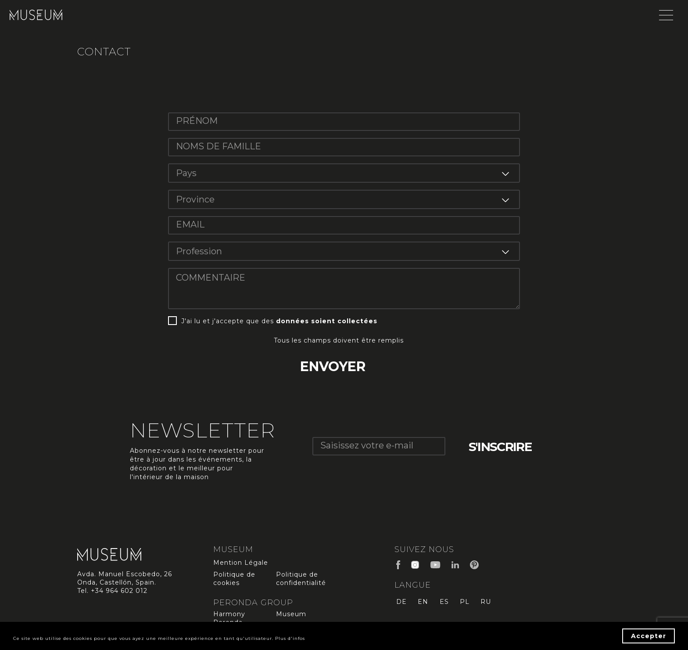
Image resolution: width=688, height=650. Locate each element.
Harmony (229, 616)
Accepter (648, 636)
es (445, 604)
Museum (291, 616)
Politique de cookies (234, 581)
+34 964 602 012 (119, 593)
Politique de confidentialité (301, 581)
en (423, 604)
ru (490, 604)
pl (468, 604)
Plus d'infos (379, 639)
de (399, 604)
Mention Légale (240, 565)
